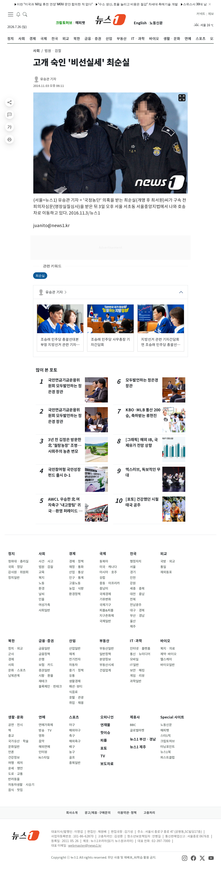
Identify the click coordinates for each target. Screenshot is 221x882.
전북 (133, 599)
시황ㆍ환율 (46, 676)
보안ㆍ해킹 (137, 670)
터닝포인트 (167, 747)
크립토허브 (64, 23)
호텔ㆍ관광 (76, 698)
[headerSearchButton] (25, 14)
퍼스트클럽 (167, 758)
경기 (133, 572)
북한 (11, 641)
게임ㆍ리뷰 (137, 676)
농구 (72, 752)
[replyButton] (9, 114)
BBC (133, 725)
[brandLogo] (111, 19)
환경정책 (75, 594)
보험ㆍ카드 (46, 665)
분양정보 (105, 659)
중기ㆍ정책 (76, 670)
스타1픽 (165, 736)
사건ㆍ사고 (46, 561)
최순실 (40, 275)
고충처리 (149, 813)
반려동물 (14, 779)
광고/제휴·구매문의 (97, 813)
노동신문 (156, 23)
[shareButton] (9, 102)
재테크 (43, 681)
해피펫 (80, 23)
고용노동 (75, 583)
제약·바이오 (168, 654)
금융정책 (44, 654)
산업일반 (75, 649)
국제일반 (105, 621)
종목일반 (75, 763)
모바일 (134, 659)
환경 (41, 589)
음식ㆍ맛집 (15, 790)
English (140, 23)
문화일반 (14, 747)
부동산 (104, 641)
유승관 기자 (48, 79)
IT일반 (134, 665)
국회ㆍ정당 (15, 567)
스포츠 (74, 717)
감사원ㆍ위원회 (18, 572)
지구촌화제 (106, 616)
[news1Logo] (25, 835)
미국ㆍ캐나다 (108, 567)
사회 (42, 553)
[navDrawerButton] (10, 14)
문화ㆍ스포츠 (17, 670)
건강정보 (14, 758)
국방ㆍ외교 (167, 561)
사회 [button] (36, 51)
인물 (41, 599)
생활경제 (75, 681)
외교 (163, 553)
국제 (102, 553)
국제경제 (105, 594)
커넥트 (201, 14)
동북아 (103, 561)
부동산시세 (106, 665)
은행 (41, 659)
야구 (72, 725)
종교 (11, 736)
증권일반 (44, 670)
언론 (11, 752)
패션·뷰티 (75, 686)
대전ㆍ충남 (137, 594)
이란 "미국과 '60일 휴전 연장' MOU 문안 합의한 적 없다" (43, 4)
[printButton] (9, 139)
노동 (41, 583)
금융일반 (44, 649)
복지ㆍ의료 (167, 649)
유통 (72, 676)
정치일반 (14, 578)
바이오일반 (167, 665)
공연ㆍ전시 (15, 725)
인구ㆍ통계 (76, 578)
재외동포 (166, 572)
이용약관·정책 (127, 813)
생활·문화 (15, 717)
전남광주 (135, 605)
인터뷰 (43, 752)
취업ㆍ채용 (76, 703)
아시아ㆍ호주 (108, 572)
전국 (133, 553)
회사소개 (72, 813)
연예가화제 (46, 725)
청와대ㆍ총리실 (18, 561)
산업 (72, 641)
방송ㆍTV (45, 730)
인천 (133, 578)
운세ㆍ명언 (15, 768)
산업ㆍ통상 (76, 572)
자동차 (73, 665)
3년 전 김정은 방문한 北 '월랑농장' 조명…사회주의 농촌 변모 (65, 445)
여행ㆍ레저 (15, 763)
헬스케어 (166, 659)
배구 (72, 747)
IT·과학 (136, 641)
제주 (133, 626)
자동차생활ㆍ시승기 (21, 785)
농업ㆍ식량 (76, 589)
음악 (41, 741)
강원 (133, 583)
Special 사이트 (172, 717)
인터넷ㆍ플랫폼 (140, 649)
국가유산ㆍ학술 (18, 741)
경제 (72, 553)
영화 (41, 736)
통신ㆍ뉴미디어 (140, 654)
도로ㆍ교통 (15, 774)
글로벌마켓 (137, 730)
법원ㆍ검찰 (46, 567)
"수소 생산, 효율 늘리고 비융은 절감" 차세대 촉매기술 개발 (126, 4)
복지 (41, 578)
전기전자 (75, 659)
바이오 (165, 641)
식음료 (73, 692)
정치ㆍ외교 (15, 649)
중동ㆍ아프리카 (109, 583)
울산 (133, 621)
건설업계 (105, 670)
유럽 (102, 578)
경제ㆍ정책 (76, 561)
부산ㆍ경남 (137, 616)
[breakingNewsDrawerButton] (18, 14)
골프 (72, 758)
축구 (72, 736)
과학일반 (135, 681)
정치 (11, 553)
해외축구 (75, 741)
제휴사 (135, 717)
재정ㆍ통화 (76, 567)
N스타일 (44, 758)
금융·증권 (46, 641)
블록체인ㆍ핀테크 (50, 686)
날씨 (41, 594)
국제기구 (105, 605)
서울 (133, 567)
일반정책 (105, 654)
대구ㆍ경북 (137, 610)
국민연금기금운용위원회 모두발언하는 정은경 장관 (65, 386)
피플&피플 (106, 610)
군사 (11, 654)
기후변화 (105, 599)
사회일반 (44, 610)
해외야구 (75, 730)
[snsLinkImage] (184, 858)
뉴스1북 (165, 752)
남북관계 (14, 676)
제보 (211, 14)
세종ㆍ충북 (137, 589)
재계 (72, 654)
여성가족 (44, 605)
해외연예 (44, 747)
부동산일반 (106, 649)
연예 (42, 717)
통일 (163, 567)
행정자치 (135, 561)
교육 (41, 572)
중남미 (103, 589)
